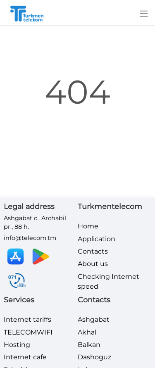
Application (96, 239)
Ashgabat (94, 319)
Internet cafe (25, 357)
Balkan (89, 345)
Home (88, 226)
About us (93, 264)
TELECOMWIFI (28, 332)
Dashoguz (94, 357)
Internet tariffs (27, 319)
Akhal (87, 332)
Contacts (93, 251)
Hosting (17, 345)
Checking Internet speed (108, 281)
